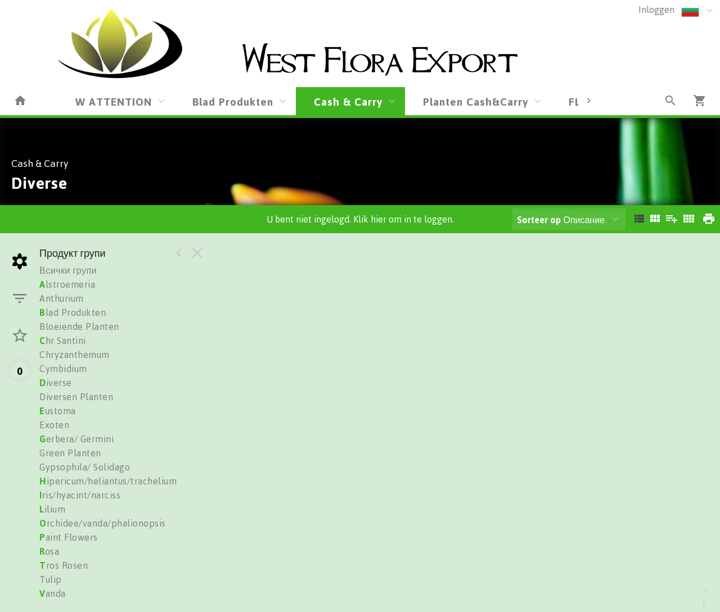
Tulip (50, 579)
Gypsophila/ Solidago (84, 467)
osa (49, 551)
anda (52, 593)
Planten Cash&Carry (475, 101)
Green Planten (70, 453)
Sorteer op (539, 219)
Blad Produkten (232, 101)
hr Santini (62, 340)
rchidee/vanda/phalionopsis (102, 523)
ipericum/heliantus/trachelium (108, 481)
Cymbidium (63, 368)
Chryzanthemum (74, 354)
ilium (52, 509)
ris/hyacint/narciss (79, 495)
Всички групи (68, 270)
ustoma (57, 410)
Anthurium (61, 298)
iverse (55, 382)
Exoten (54, 424)
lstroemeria (67, 284)
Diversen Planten (76, 396)
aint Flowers (68, 537)
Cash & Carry (348, 101)
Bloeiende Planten (79, 326)
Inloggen (656, 9)
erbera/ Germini (76, 439)
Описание (561, 219)
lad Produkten (72, 312)
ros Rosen (63, 565)
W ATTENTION (113, 101)
